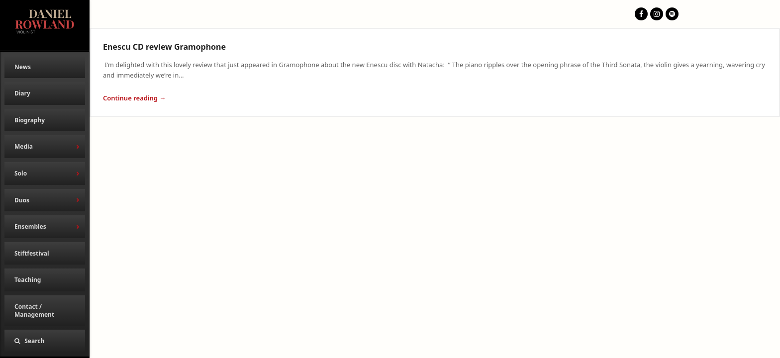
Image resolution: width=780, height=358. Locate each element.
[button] (44, 341)
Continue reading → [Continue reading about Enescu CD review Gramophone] (134, 97)
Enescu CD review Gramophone (164, 46)
